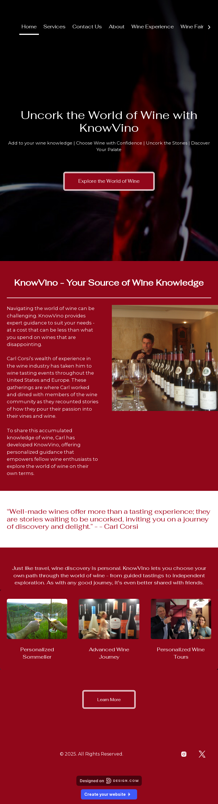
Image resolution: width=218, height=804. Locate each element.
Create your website (109, 794)
